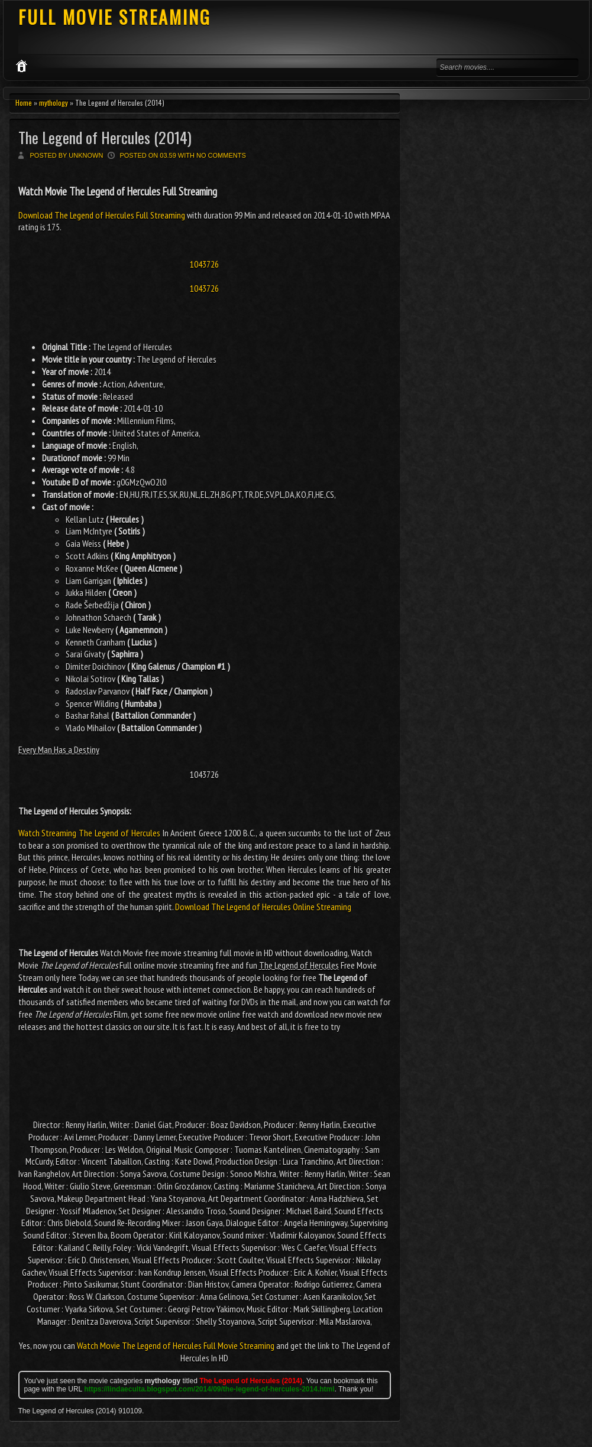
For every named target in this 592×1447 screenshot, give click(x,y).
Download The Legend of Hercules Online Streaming (263, 906)
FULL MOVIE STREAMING (114, 17)
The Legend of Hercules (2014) (105, 137)
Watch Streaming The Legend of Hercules (89, 833)
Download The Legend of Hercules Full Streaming (102, 215)
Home (23, 102)
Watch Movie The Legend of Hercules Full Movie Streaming (175, 1345)
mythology (53, 102)
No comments (221, 155)
